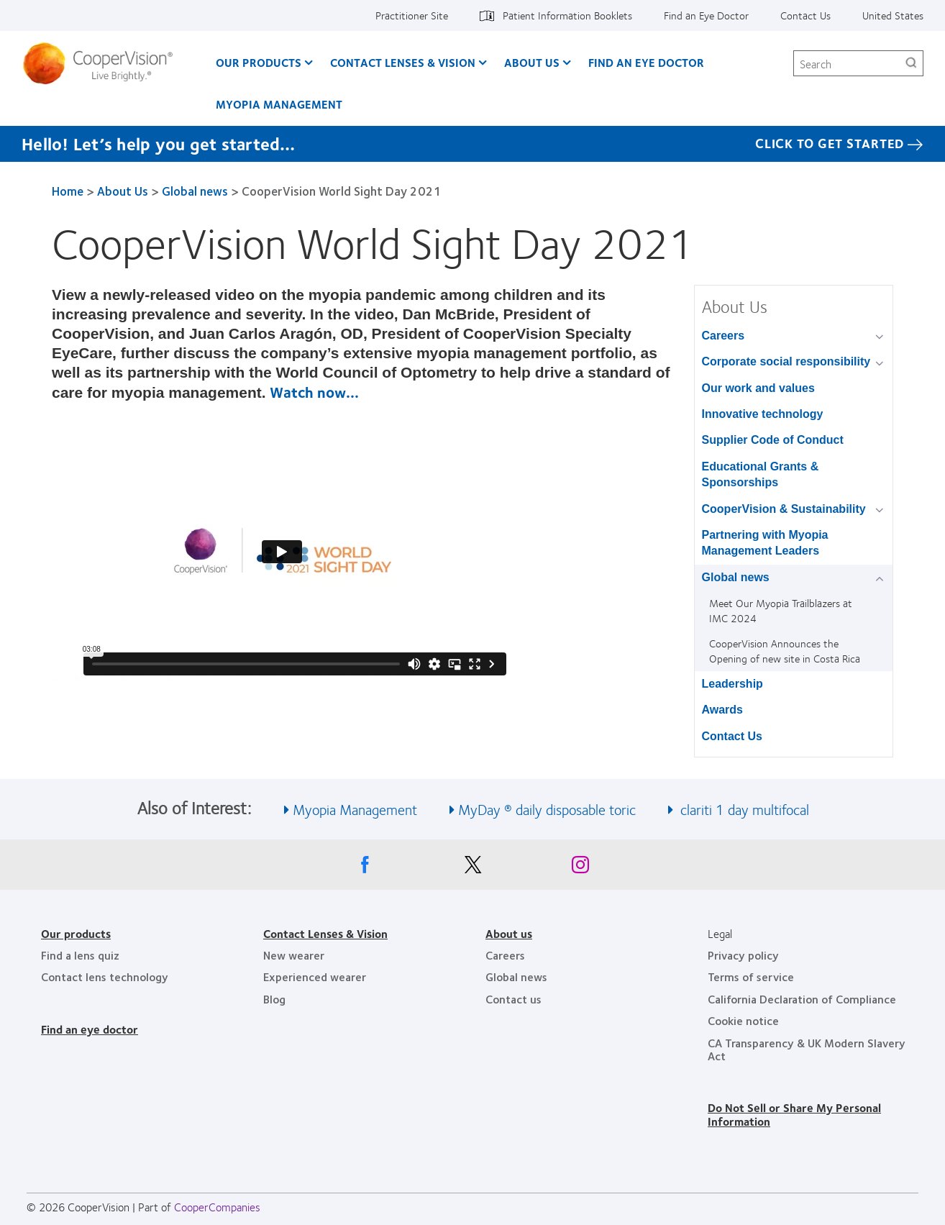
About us (508, 933)
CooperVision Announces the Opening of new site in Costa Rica (784, 650)
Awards (723, 709)
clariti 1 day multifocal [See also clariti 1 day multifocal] (743, 809)
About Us (532, 62)
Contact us (513, 999)
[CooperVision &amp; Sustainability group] (882, 510)
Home (67, 190)
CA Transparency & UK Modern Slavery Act (806, 1049)
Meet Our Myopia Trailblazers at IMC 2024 (780, 610)
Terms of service (751, 976)
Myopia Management (279, 104)
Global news (195, 190)
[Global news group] (882, 579)
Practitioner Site (411, 15)
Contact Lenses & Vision (402, 62)
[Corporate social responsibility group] (882, 363)
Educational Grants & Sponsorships (760, 474)
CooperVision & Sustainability (784, 509)
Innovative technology (762, 414)
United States (892, 15)
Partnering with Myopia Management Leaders (765, 543)
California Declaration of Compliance (802, 999)
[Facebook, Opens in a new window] (365, 868)
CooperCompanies (217, 1207)
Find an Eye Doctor (706, 15)
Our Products (258, 62)
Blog (274, 999)
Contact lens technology (104, 976)
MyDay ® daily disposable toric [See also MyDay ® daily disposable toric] (547, 809)
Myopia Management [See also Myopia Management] (355, 809)
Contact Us (805, 15)
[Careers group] (882, 337)
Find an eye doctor (89, 1029)
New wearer (293, 955)
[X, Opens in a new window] (472, 868)
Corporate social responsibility (786, 361)
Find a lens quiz (80, 955)
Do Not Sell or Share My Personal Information (794, 1113)
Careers (723, 335)
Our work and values (758, 388)
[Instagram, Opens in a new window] (580, 868)
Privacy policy (743, 955)
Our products (76, 933)
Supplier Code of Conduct (773, 440)
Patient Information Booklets (567, 15)
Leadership (732, 684)
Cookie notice (743, 1020)
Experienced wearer (314, 976)
